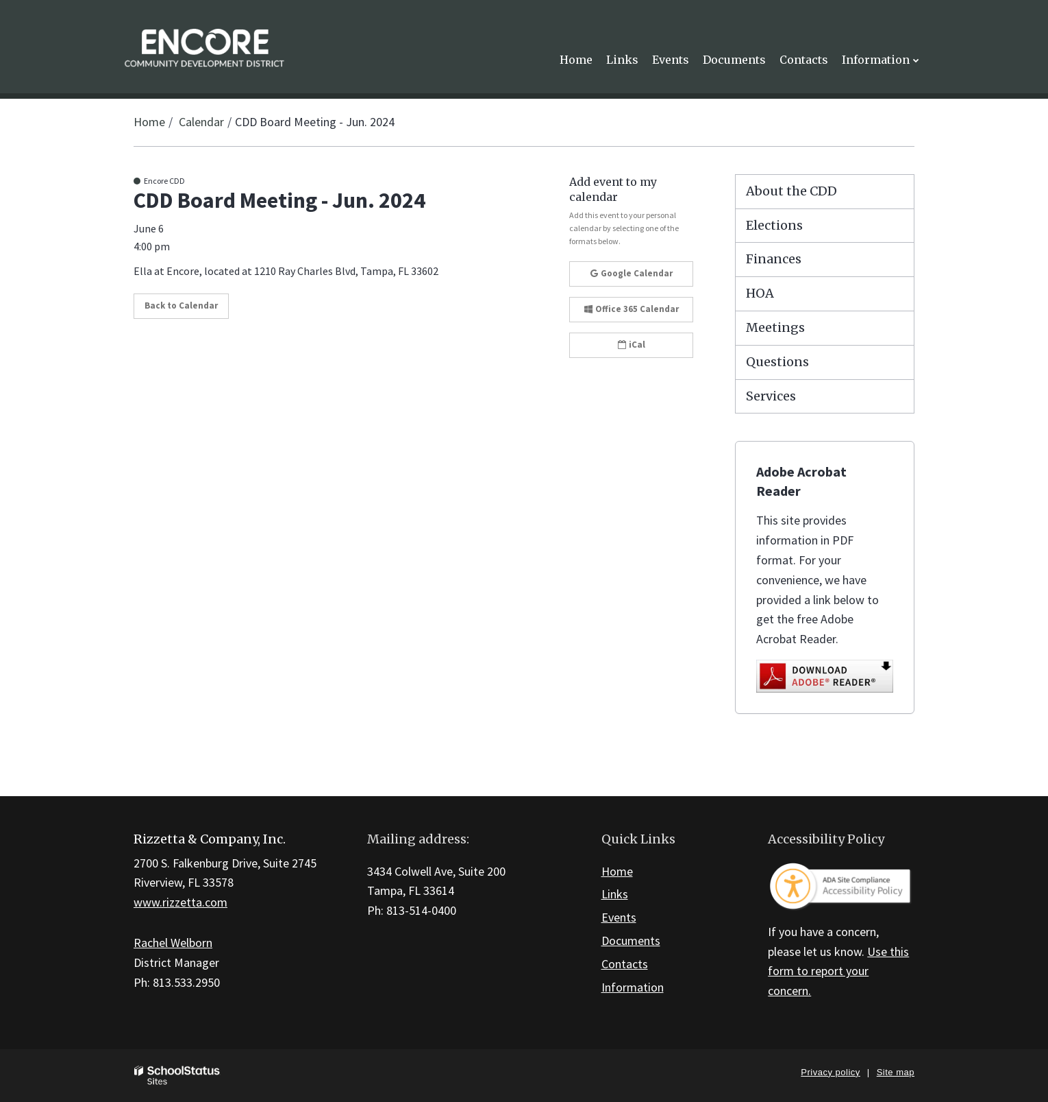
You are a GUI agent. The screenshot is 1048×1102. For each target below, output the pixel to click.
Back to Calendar (181, 305)
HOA (760, 293)
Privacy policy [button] (830, 1072)
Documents (630, 940)
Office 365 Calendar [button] (631, 309)
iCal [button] (631, 344)
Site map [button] (895, 1072)
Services (771, 396)
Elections (774, 225)
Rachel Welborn (173, 942)
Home (149, 122)
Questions (777, 362)
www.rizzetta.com (180, 902)
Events (618, 917)
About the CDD (791, 191)
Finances (773, 259)
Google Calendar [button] (631, 273)
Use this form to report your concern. (838, 971)
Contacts (624, 964)
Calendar (201, 122)
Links (614, 894)
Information (632, 987)
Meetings (775, 327)
